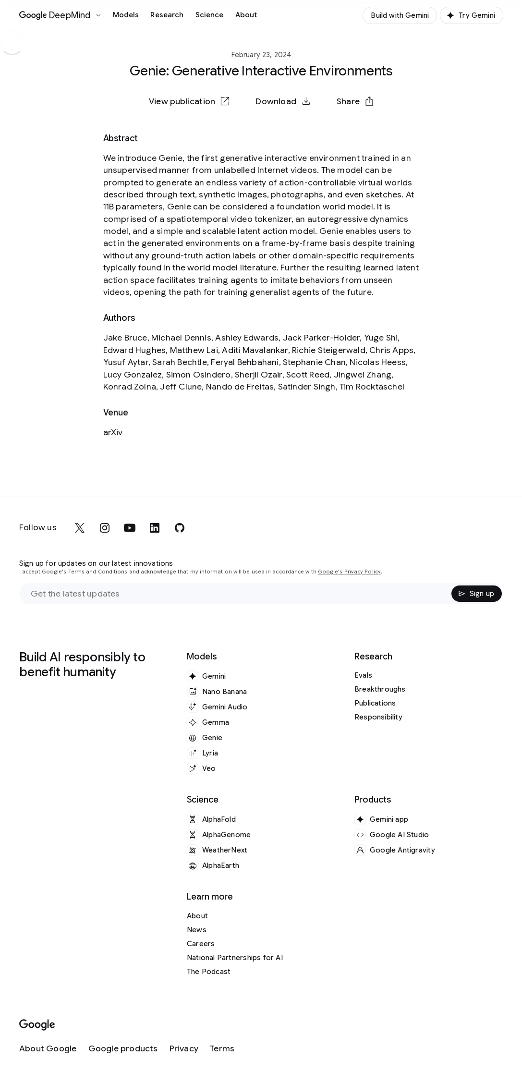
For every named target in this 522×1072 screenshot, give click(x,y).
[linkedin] (154, 527)
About (246, 15)
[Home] (55, 15)
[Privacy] (184, 1049)
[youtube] (129, 527)
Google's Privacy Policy (349, 572)
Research (166, 15)
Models (126, 15)
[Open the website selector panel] (98, 15)
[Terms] (222, 1049)
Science (209, 15)
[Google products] (123, 1049)
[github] (179, 527)
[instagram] (104, 527)
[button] (355, 101)
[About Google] (48, 1049)
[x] (79, 527)
